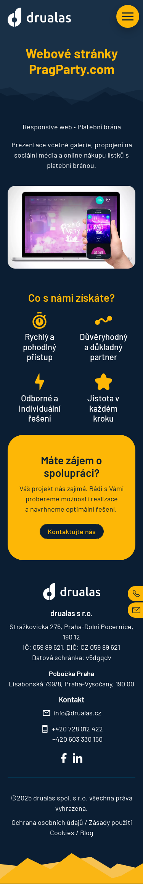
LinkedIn (77, 758)
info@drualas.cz (77, 712)
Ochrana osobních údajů (47, 822)
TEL (135, 593)
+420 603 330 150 (77, 739)
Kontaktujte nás (72, 531)
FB (64, 758)
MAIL (135, 610)
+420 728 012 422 (77, 729)
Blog (86, 832)
